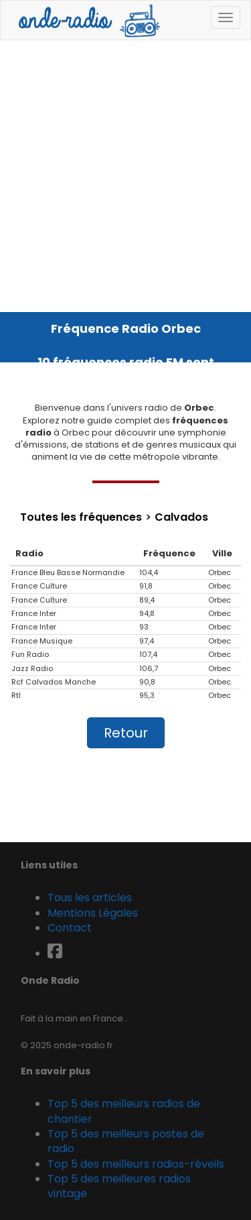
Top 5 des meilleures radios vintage (119, 1186)
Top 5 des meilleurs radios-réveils (136, 1164)
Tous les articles (90, 897)
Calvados (181, 517)
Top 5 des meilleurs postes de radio (126, 1141)
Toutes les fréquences (81, 517)
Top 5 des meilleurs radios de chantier (124, 1111)
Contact (70, 927)
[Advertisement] (125, 173)
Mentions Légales (93, 913)
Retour (126, 732)
